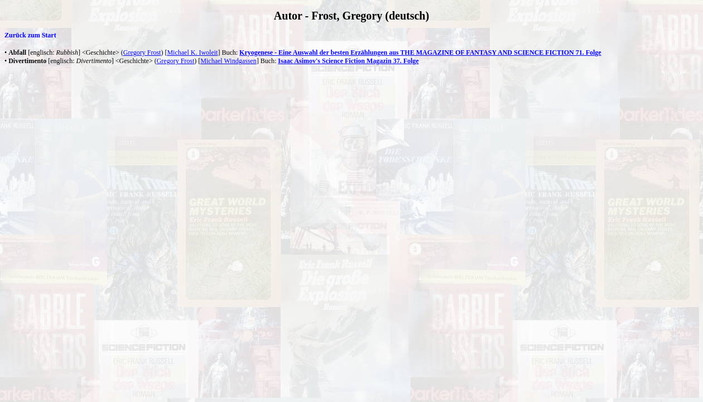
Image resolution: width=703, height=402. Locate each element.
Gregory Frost (142, 52)
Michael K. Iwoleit (192, 52)
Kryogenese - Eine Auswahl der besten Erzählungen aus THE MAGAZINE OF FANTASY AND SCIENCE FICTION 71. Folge (420, 52)
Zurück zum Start (30, 35)
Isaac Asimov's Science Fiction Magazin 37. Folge (348, 61)
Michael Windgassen (228, 61)
